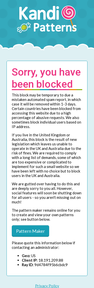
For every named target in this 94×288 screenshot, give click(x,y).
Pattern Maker (30, 231)
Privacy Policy (47, 285)
